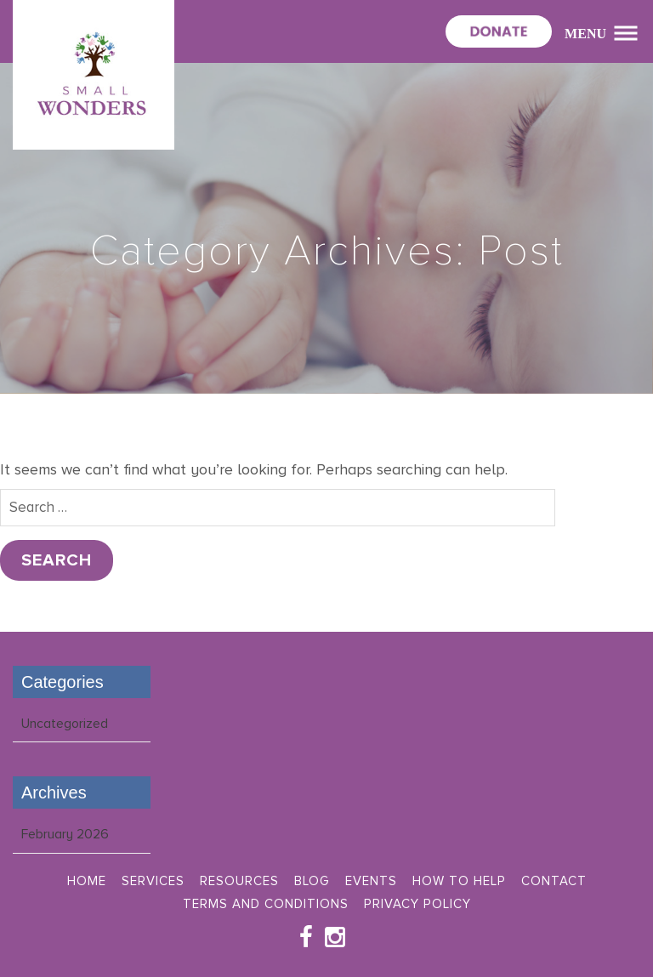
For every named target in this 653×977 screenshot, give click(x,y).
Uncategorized (64, 723)
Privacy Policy (417, 904)
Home (86, 881)
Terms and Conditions (266, 904)
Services (153, 881)
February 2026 (65, 834)
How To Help (459, 881)
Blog (312, 881)
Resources (239, 881)
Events (371, 881)
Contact (554, 881)
